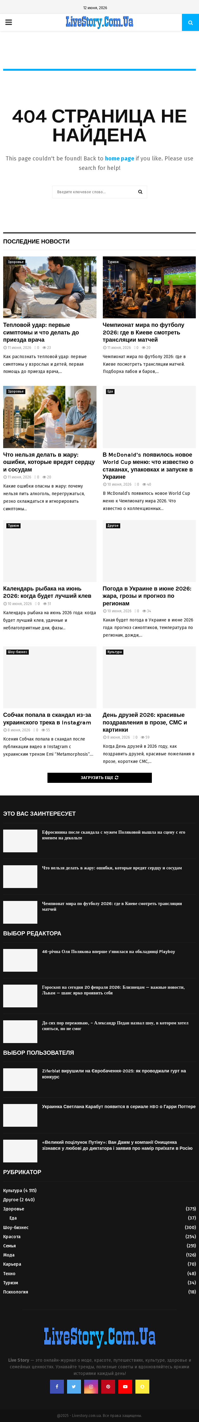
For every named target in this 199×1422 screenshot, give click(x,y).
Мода (9, 1255)
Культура (115, 652)
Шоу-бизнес (17, 652)
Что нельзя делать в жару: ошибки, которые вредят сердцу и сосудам (49, 462)
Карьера (12, 1264)
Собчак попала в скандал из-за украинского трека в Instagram (47, 718)
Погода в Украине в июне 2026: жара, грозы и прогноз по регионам (147, 596)
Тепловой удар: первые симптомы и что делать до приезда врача (41, 332)
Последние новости (36, 241)
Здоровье (16, 262)
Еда (110, 391)
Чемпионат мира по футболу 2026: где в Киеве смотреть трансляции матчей (143, 332)
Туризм (113, 262)
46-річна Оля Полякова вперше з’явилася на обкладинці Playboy (108, 951)
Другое (113, 526)
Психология (15, 1292)
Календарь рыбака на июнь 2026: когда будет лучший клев (47, 592)
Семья (9, 1246)
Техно (9, 1273)
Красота (12, 1236)
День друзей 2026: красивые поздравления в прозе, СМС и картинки (145, 722)
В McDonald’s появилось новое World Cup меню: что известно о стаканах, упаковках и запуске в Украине (148, 465)
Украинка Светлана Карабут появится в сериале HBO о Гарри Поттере (119, 1106)
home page (119, 158)
